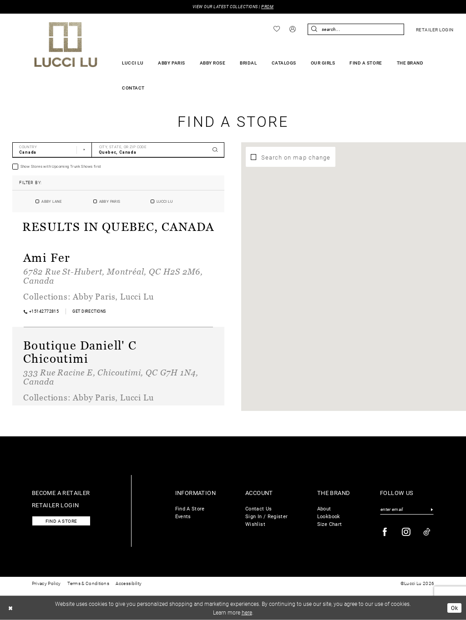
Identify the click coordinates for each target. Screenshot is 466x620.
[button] (293, 29)
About (324, 508)
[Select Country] (52, 150)
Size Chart (329, 523)
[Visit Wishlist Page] (277, 29)
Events (183, 516)
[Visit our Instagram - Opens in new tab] (406, 532)
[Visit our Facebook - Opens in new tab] (385, 532)
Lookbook (328, 516)
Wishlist (255, 523)
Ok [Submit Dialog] (454, 607)
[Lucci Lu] (65, 44)
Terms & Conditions (88, 583)
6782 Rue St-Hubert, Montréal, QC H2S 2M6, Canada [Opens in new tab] (113, 276)
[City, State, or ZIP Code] (158, 150)
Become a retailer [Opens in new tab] (61, 492)
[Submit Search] (314, 29)
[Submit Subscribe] (432, 509)
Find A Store (190, 508)
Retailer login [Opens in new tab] (55, 505)
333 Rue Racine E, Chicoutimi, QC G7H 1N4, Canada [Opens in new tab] (110, 377)
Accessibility (129, 583)
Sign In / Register (266, 516)
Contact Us (258, 508)
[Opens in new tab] (89, 311)
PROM (267, 6)
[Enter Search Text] (356, 29)
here (247, 611)
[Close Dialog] (11, 607)
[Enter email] (407, 509)
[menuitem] (277, 29)
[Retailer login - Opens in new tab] (434, 29)
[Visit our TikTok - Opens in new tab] (427, 532)
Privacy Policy (46, 583)
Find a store (61, 521)
